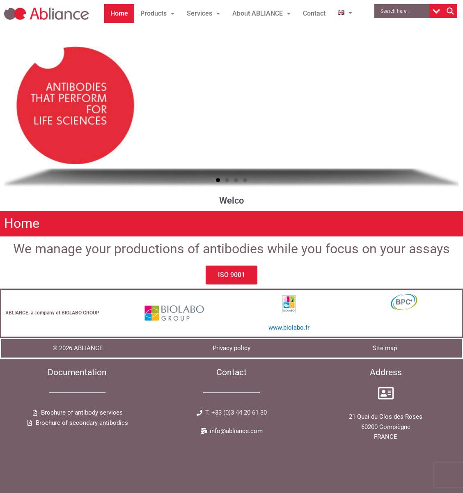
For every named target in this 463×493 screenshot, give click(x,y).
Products (157, 13)
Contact (314, 13)
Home (119, 13)
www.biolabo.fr (288, 327)
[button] (157, 13)
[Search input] (403, 11)
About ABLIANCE (261, 13)
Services (203, 13)
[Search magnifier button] (450, 11)
